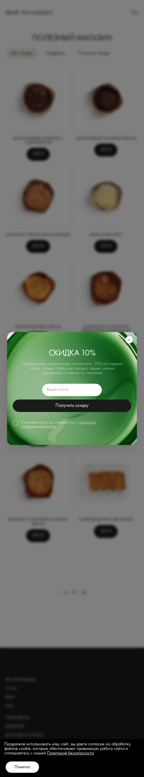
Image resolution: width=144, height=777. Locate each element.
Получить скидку (72, 405)
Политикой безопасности (70, 753)
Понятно (22, 767)
